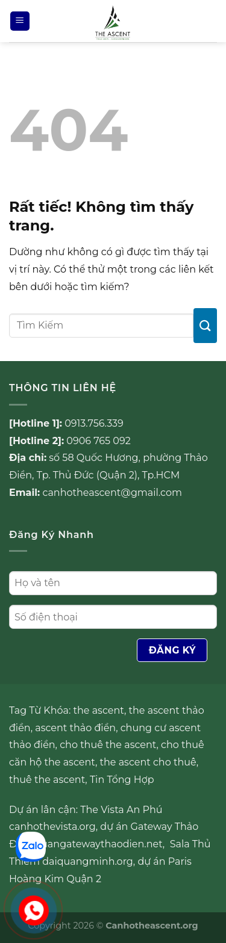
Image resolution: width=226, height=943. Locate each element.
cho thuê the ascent (108, 744)
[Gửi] (205, 325)
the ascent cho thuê (148, 762)
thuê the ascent (47, 779)
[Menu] (20, 21)
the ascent (99, 710)
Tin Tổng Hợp (122, 779)
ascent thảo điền (75, 728)
